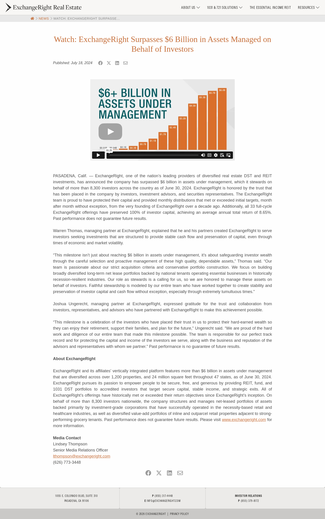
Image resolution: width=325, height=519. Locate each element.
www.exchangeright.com (244, 419)
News (44, 18)
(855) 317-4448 (164, 496)
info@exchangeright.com (164, 501)
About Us (188, 7)
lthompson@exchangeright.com (81, 456)
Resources (306, 7)
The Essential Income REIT (270, 7)
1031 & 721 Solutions (222, 7)
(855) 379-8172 (250, 501)
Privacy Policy (179, 514)
